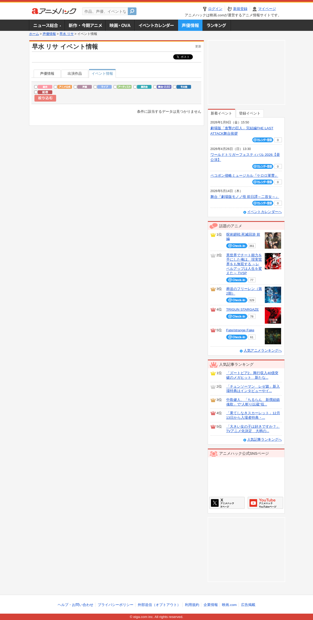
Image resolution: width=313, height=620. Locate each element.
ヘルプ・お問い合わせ (75, 605)
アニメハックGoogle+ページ (265, 503)
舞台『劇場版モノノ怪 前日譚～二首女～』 (244, 197)
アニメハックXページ (227, 503)
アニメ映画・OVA (119, 25)
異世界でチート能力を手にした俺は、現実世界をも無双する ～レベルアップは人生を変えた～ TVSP (244, 264)
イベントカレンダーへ (264, 212)
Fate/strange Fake (240, 330)
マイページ (267, 9)
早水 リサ (66, 34)
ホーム (34, 34)
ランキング (217, 25)
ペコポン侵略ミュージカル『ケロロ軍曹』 (244, 176)
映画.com (229, 605)
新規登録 (240, 9)
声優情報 (190, 25)
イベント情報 (102, 73)
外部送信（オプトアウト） (159, 605)
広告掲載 (248, 605)
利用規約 (192, 605)
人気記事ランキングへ (264, 439)
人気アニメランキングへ (263, 350)
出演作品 (75, 73)
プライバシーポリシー (115, 605)
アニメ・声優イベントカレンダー (156, 25)
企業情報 (211, 605)
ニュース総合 (47, 25)
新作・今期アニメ (85, 25)
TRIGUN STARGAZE (242, 309)
